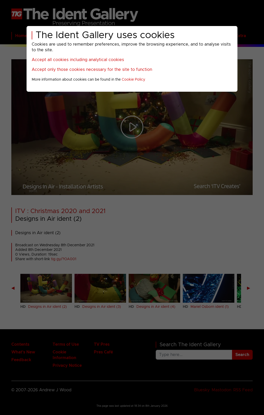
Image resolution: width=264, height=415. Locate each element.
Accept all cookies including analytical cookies (78, 60)
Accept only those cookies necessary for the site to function (92, 69)
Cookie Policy (133, 79)
